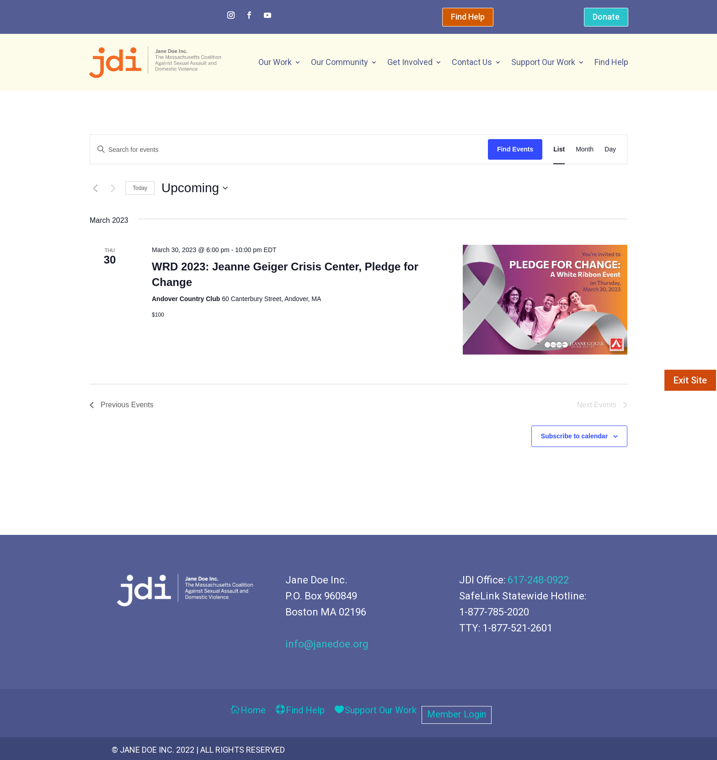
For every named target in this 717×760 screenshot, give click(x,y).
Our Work (275, 62)
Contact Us (472, 62)
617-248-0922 (538, 580)
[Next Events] (112, 188)
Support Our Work (543, 62)
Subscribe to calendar (574, 436)
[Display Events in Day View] (610, 149)
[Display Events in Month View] (585, 149)
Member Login (456, 715)
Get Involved (410, 62)
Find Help (468, 17)
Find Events (515, 149)
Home (253, 711)
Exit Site (690, 380)
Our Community (339, 62)
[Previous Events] (95, 188)
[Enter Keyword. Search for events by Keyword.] (289, 149)
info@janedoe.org (327, 644)
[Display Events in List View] (559, 149)
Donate (606, 17)
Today (140, 188)
